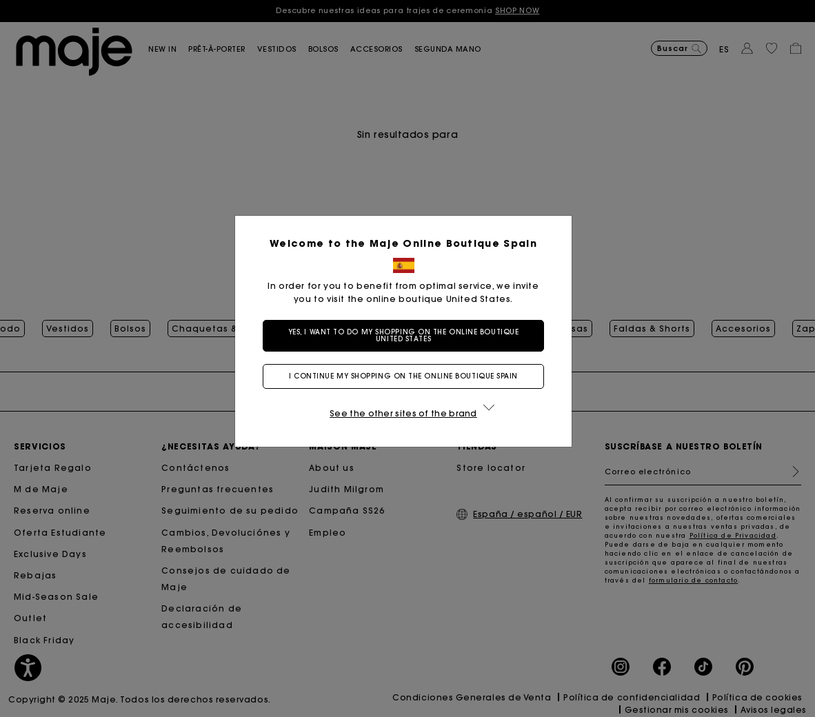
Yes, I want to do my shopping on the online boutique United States (407, 335)
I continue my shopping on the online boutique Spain (407, 376)
